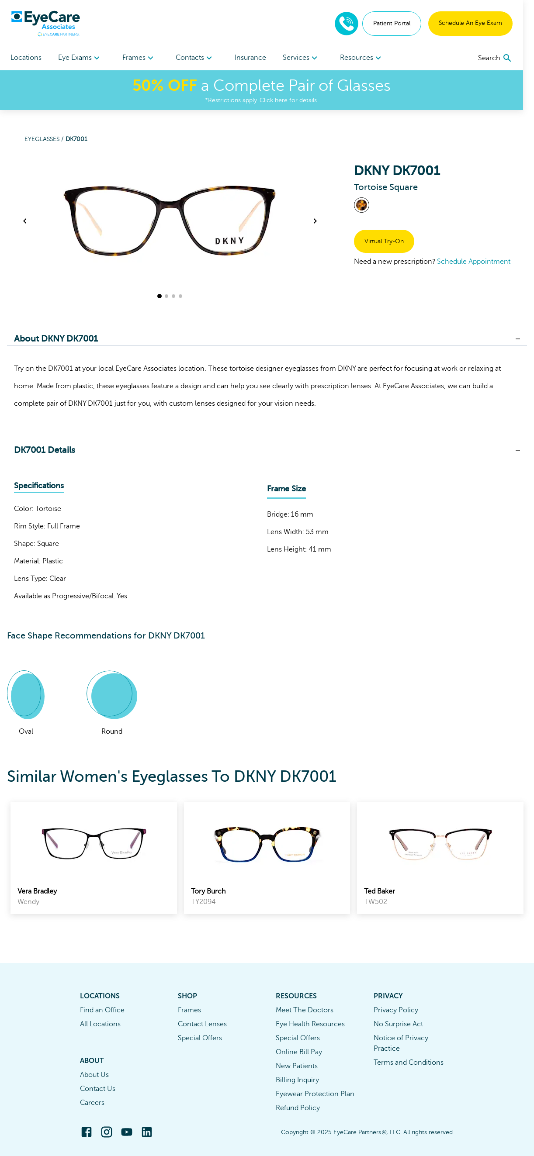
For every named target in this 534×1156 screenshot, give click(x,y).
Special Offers (200, 1038)
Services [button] (308, 58)
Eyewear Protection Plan (315, 1094)
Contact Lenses (202, 1024)
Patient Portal (402, 23)
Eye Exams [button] (81, 58)
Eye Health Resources (310, 1024)
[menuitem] (81, 57)
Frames (189, 1010)
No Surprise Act (398, 1024)
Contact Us (97, 1089)
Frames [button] (142, 58)
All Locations (100, 1024)
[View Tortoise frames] (361, 205)
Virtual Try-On (384, 241)
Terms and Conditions (409, 1062)
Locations (26, 58)
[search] (506, 58)
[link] (93, 858)
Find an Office (102, 1010)
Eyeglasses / (45, 139)
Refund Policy (298, 1108)
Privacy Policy (396, 1010)
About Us (94, 1075)
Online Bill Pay (299, 1052)
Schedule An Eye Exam (481, 23)
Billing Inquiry (297, 1080)
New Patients (297, 1066)
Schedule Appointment (473, 262)
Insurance (256, 58)
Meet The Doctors (304, 1010)
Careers (92, 1103)
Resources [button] (370, 58)
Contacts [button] (199, 58)
